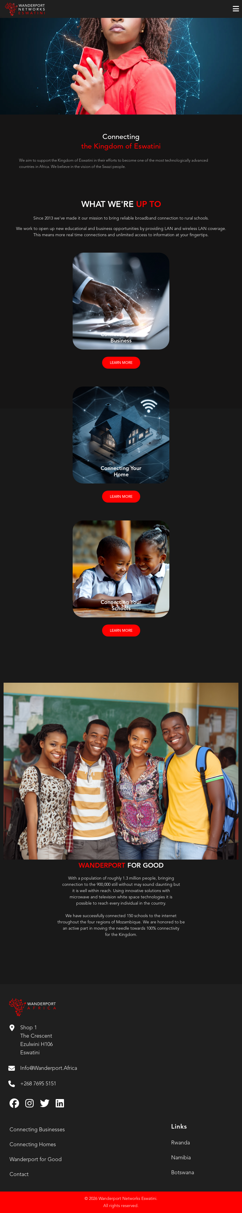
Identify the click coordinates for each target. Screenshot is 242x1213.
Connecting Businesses (37, 1129)
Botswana (182, 1172)
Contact (19, 1174)
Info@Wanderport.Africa (42, 1068)
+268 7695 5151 (32, 1084)
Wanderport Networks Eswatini (127, 1199)
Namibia (181, 1158)
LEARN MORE (121, 363)
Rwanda (180, 1143)
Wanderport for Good (36, 1159)
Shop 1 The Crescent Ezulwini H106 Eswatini (31, 1040)
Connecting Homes (33, 1144)
